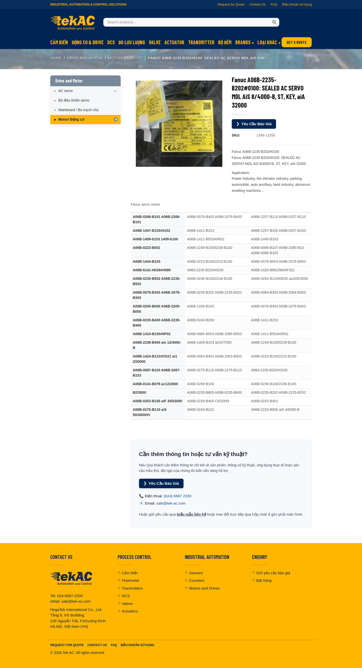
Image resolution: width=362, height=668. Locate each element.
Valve (155, 42)
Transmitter (201, 42)
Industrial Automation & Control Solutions (88, 4)
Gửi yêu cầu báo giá (271, 573)
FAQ (273, 4)
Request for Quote (231, 4)
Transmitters (130, 588)
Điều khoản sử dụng (297, 4)
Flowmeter (129, 580)
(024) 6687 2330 (177, 496)
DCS (111, 42)
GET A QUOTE (297, 42)
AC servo (65, 91)
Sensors (194, 573)
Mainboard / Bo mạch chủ (78, 110)
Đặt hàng (262, 580)
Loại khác (267, 42)
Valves (125, 603)
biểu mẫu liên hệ (191, 514)
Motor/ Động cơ (125, 58)
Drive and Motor (85, 58)
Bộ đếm (225, 42)
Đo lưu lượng (131, 42)
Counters (194, 580)
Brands (242, 42)
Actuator (174, 42)
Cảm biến (59, 42)
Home (56, 58)
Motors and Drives (202, 588)
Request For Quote (67, 645)
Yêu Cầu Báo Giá (254, 123)
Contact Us (257, 4)
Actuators (128, 611)
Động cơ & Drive (88, 42)
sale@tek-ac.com (171, 503)
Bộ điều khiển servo (73, 100)
